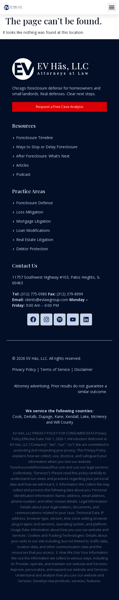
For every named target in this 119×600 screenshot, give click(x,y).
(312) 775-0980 (34, 293)
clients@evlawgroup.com (46, 299)
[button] (111, 7)
